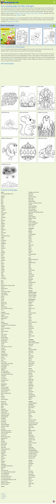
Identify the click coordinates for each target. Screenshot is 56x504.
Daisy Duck (3, 335)
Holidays (30, 382)
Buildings (31, 302)
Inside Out (3, 349)
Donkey (2, 225)
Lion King (3, 352)
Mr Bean (3, 441)
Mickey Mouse (4, 354)
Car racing (31, 352)
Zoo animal (3, 278)
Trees (30, 255)
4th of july (31, 370)
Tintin (2, 319)
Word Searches (4, 399)
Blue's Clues (31, 410)
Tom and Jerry (4, 481)
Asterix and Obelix (5, 313)
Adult (2, 192)
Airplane (30, 461)
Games (2, 486)
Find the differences (5, 390)
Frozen (2, 343)
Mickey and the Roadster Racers (36, 212)
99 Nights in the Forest (34, 192)
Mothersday (31, 385)
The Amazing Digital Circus (7, 193)
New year (31, 387)
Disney (2, 322)
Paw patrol (3, 447)
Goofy (2, 345)
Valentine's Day (32, 396)
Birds (2, 202)
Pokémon (31, 215)
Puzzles (3, 397)
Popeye (2, 315)
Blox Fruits (31, 198)
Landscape (31, 245)
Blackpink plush (32, 262)
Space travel (4, 306)
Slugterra (3, 461)
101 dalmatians (4, 323)
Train (30, 484)
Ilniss (30, 316)
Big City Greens (4, 331)
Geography (31, 228)
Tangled (3, 369)
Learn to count (4, 391)
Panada (3, 257)
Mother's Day (22, 13)
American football (32, 349)
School (30, 329)
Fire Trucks (31, 472)
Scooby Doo (4, 455)
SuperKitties (3, 368)
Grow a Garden (32, 209)
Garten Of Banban (33, 206)
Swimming (31, 364)
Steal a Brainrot (32, 224)
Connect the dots (5, 388)
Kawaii (30, 317)
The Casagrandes (5, 473)
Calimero (31, 416)
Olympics (31, 388)
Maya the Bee (4, 438)
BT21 (30, 413)
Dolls (30, 267)
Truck (30, 486)
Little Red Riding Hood (6, 432)
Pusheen (31, 285)
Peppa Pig (31, 435)
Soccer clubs (31, 361)
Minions (3, 439)
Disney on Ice (32, 308)
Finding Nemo (4, 342)
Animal (2, 196)
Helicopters (31, 474)
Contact (3, 498)
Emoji (30, 309)
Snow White (3, 366)
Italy (29, 243)
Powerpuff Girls (32, 282)
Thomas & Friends (33, 455)
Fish (2, 231)
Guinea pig (3, 240)
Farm (30, 311)
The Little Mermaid (5, 372)
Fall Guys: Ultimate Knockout (35, 203)
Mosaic (30, 320)
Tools (2, 310)
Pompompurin (32, 436)
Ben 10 (2, 284)
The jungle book (4, 371)
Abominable (3, 403)
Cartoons (3, 312)
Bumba (30, 415)
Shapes (30, 441)
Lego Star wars (4, 294)
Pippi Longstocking (5, 449)
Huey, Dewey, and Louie (6, 346)
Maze (2, 394)
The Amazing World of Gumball (8, 472)
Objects (30, 433)
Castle (30, 303)
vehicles (11, 11)
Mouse (2, 254)
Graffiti (2, 287)
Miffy (30, 429)
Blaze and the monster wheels (8, 285)
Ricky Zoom (3, 302)
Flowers (30, 238)
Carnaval (31, 374)
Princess (30, 284)
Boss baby (3, 409)
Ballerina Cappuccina (33, 259)
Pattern (30, 323)
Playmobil (31, 326)
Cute (30, 418)
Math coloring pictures (6, 393)
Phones (30, 325)
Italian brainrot (4, 288)
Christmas (40, 13)
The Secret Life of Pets (6, 476)
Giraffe (2, 237)
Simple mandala (32, 297)
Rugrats (3, 453)
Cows (2, 216)
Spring (30, 390)
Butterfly (3, 206)
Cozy (30, 265)
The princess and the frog (7, 374)
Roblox (30, 219)
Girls (30, 258)
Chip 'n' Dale (4, 334)
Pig (1, 261)
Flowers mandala (32, 295)
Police (2, 300)
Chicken (3, 214)
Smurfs (2, 462)
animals (6, 11)
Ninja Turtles (4, 444)
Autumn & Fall (32, 371)
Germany (31, 242)
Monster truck (32, 477)
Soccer (30, 360)
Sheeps (2, 266)
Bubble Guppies (4, 410)
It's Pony (3, 427)
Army (2, 282)
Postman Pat (31, 438)
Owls (2, 255)
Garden (30, 314)
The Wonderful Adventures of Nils (8, 479)
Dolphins (3, 223)
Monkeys (3, 252)
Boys (2, 280)
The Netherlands (32, 254)
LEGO (2, 290)
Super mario (31, 226)
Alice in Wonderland (5, 328)
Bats (2, 199)
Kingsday (31, 384)
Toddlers (31, 401)
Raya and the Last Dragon (7, 363)
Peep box (31, 345)
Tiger (2, 274)
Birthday (30, 373)
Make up (30, 277)
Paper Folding (32, 341)
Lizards (2, 251)
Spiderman (3, 464)
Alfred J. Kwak (4, 404)
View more (17, 25)
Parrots (2, 258)
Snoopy (30, 445)
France (30, 240)
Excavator (31, 471)
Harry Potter (3, 423)
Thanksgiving (32, 394)
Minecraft (31, 213)
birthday (17, 13)
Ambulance (31, 463)
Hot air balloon (32, 475)
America (30, 229)
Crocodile (3, 217)
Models (30, 280)
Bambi (2, 329)
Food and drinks (32, 313)
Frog (2, 234)
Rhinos (2, 263)
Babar (2, 406)
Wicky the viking (4, 484)
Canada (30, 232)
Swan (2, 272)
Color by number (5, 387)
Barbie (30, 261)
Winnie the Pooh (5, 380)
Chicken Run (4, 412)
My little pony (4, 442)
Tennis (30, 366)
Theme (30, 368)
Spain (30, 252)
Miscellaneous (32, 299)
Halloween (19, 15)
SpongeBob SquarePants (7, 465)
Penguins (3, 260)
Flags (30, 237)
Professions (31, 328)
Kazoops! (3, 429)
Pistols (2, 299)
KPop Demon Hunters (6, 430)
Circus (30, 306)
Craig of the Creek (5, 413)
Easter (36, 13)
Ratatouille (3, 452)
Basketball (31, 351)
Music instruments (33, 322)
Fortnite (30, 204)
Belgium (30, 231)
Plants (30, 249)
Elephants (3, 229)
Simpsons (3, 458)
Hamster (3, 242)
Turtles (2, 275)
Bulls (2, 203)
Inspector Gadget (5, 426)
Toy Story (3, 377)
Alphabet (3, 385)
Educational (4, 384)
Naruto (2, 296)
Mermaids (31, 279)
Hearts (30, 271)
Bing (30, 409)
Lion (2, 249)
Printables (31, 339)
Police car (31, 480)
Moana (2, 357)
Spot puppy (31, 447)
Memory (3, 396)
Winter (30, 399)
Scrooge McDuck (5, 365)
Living (30, 319)
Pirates (2, 297)
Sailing (30, 358)
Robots (2, 305)
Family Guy (3, 420)
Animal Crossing (32, 196)
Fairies (30, 268)
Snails (2, 268)
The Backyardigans (33, 450)
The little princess (32, 453)
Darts (30, 354)
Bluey (2, 407)
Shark (2, 264)
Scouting (30, 331)
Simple (30, 444)
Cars (2, 332)
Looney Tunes (4, 433)
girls (17, 18)
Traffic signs (31, 483)
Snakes (2, 269)
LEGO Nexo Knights (5, 291)
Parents (3, 493)
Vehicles (31, 460)
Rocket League (32, 221)
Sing (2, 459)
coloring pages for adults (12, 21)
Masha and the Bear (5, 436)
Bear (2, 200)
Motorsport (31, 357)
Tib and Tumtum (32, 456)
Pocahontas (3, 361)
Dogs (2, 222)
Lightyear (3, 351)
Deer (2, 219)
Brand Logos (31, 300)
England (30, 235)
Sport (30, 348)
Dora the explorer (32, 419)
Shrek (2, 456)
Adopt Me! (31, 193)
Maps (30, 246)
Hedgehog (3, 243)
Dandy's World (32, 201)
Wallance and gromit (5, 482)
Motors (30, 478)
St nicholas (31, 391)
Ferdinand (3, 421)
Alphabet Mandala (33, 292)
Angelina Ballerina (33, 403)
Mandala (31, 290)
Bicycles (30, 465)
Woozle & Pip (32, 458)
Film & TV (3, 401)
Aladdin (2, 326)
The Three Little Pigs (5, 478)
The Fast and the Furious (6, 308)
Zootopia (3, 381)
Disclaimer (3, 495)
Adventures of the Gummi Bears (8, 325)
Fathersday (31, 379)
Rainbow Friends (32, 218)
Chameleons (4, 212)
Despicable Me (4, 416)
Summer (30, 393)
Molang (30, 432)
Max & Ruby (31, 427)
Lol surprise (31, 276)
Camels (2, 208)
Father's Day (30, 13)
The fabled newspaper (34, 452)
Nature (30, 248)
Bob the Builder (32, 412)
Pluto (2, 360)
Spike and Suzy (4, 316)
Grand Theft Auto (32, 207)
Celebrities (31, 305)
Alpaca (2, 197)
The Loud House (5, 475)
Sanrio (30, 287)
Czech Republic (32, 234)
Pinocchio (3, 358)
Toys (30, 337)
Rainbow (30, 251)
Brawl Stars (31, 200)
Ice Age (2, 348)
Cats (2, 211)
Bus (29, 468)
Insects (2, 246)
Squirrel (3, 271)
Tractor (30, 481)
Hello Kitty (31, 426)
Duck (2, 228)
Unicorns (3, 277)
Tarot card (31, 332)
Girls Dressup (32, 270)
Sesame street (32, 439)
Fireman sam (31, 421)
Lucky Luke (3, 435)
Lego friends (31, 274)
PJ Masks (3, 450)
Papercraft (31, 344)
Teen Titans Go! (4, 470)
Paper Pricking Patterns (34, 342)
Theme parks (31, 335)
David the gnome (5, 415)
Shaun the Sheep (32, 442)
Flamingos (3, 232)
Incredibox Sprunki (33, 210)
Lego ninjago (4, 293)
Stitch (2, 468)
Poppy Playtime (32, 216)
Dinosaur (3, 220)
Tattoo (30, 334)
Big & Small (31, 407)
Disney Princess (4, 339)
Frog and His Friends (33, 423)
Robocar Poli (4, 303)
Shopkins (31, 288)
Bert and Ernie (32, 406)
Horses (2, 245)
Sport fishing (31, 363)
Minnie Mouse (4, 355)
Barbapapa (31, 404)
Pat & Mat (3, 446)
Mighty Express (32, 430)
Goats (2, 238)
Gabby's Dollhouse (33, 424)
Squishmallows (32, 449)
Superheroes (4, 318)
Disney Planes (4, 337)
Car (29, 469)
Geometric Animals (5, 235)
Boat (30, 466)
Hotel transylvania (5, 424)
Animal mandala (32, 293)
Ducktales (3, 418)
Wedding (31, 397)
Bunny (2, 205)
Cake (30, 264)
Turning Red (4, 378)
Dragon (2, 226)
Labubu (30, 273)
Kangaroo (3, 248)
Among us (31, 195)
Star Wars (3, 467)
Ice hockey (31, 355)
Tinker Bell (3, 375)
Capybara (3, 209)
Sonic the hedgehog (33, 222)
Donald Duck (4, 340)
